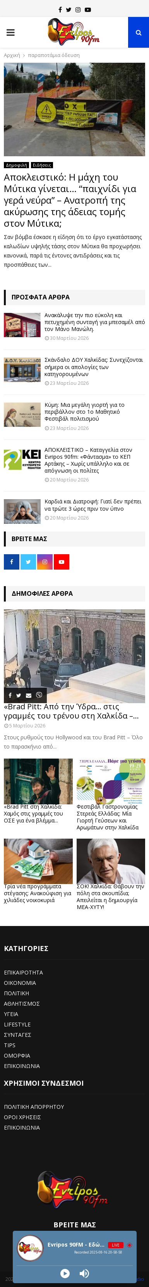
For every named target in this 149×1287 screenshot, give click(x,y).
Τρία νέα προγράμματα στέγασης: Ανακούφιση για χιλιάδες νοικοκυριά (37, 893)
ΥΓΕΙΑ (11, 1014)
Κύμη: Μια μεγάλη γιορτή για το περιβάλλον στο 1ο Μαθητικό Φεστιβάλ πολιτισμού (85, 411)
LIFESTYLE (17, 1024)
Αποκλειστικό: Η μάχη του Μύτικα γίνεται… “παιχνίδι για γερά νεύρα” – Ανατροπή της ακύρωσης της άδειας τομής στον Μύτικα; (70, 199)
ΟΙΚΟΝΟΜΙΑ (20, 982)
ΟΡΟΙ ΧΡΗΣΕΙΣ (22, 1117)
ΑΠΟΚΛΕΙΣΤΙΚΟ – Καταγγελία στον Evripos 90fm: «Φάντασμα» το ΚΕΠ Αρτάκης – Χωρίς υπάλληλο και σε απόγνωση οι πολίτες (88, 460)
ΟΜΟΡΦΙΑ (17, 1055)
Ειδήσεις (42, 165)
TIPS (9, 1045)
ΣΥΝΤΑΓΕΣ (17, 1034)
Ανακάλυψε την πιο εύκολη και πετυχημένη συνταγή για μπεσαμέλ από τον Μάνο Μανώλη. (95, 322)
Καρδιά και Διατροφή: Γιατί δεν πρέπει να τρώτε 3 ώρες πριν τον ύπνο (93, 505)
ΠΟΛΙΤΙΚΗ (16, 993)
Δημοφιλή (16, 165)
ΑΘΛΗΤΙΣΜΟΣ (22, 1003)
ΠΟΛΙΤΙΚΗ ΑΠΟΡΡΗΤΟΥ (34, 1106)
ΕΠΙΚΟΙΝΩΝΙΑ (22, 1066)
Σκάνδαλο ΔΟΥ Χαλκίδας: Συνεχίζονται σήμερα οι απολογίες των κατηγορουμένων (94, 366)
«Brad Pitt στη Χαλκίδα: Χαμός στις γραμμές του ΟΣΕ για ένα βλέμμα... (33, 813)
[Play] (65, 1273)
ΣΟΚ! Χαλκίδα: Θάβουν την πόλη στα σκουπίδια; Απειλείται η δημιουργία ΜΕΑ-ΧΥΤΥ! (110, 897)
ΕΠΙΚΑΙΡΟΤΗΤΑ (23, 972)
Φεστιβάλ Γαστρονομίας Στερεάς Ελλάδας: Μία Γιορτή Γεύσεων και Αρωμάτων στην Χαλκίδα (108, 817)
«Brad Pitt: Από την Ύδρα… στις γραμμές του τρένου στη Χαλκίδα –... (71, 711)
